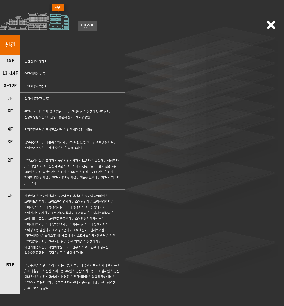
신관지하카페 (48, 276)
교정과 (50, 160)
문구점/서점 (68, 265)
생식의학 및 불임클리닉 (52, 111)
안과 (55, 177)
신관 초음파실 (70, 171)
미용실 (84, 265)
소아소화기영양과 (59, 201)
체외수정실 (83, 117)
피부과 (31, 183)
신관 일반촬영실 (46, 171)
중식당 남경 (89, 282)
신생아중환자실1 (97, 111)
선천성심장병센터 (80, 142)
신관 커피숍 (75, 241)
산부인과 (30, 195)
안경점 (65, 276)
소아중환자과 (96, 224)
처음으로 (87, 25)
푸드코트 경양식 (37, 288)
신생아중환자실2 (35, 117)
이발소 (28, 282)
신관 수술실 (56, 147)
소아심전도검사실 (35, 212)
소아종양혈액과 (55, 224)
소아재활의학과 (100, 212)
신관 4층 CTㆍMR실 (80, 129)
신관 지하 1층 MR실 (59, 271)
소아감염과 (47, 195)
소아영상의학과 (61, 212)
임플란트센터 (89, 177)
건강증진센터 (32, 129)
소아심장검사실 (53, 207)
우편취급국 (80, 276)
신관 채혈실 (56, 241)
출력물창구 (55, 252)
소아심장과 (74, 207)
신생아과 (92, 241)
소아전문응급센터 (59, 218)
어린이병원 (55, 247)
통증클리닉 (75, 147)
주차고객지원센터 (66, 282)
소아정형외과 (32, 224)
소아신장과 (31, 207)
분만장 (28, 111)
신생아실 (77, 111)
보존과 (86, 160)
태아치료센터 (75, 252)
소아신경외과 (101, 201)
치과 (104, 177)
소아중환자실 (104, 142)
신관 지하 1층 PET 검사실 (93, 271)
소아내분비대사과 (69, 195)
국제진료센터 (54, 129)
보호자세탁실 (101, 265)
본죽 (117, 265)
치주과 (115, 177)
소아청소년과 (60, 229)
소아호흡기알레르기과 (59, 235)
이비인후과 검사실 (97, 247)
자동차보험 (44, 282)
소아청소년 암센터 (36, 229)
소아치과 (72, 166)
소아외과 (81, 212)
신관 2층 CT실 (91, 166)
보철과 (99, 160)
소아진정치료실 (53, 166)
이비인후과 (74, 247)
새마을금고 (34, 271)
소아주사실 (76, 224)
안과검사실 (69, 177)
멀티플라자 (50, 265)
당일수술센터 (32, 142)
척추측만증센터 (34, 252)
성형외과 (113, 160)
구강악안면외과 (68, 160)
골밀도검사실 (32, 160)
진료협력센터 (109, 282)
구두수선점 (31, 265)
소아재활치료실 (34, 218)
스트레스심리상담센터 (91, 235)
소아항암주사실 (34, 147)
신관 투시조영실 (93, 171)
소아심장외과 (93, 207)
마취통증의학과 (55, 142)
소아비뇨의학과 (34, 201)
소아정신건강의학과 (88, 218)
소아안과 (33, 166)
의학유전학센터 (102, 276)
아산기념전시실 (34, 247)
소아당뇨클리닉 (95, 195)
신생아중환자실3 (61, 117)
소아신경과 (82, 201)
